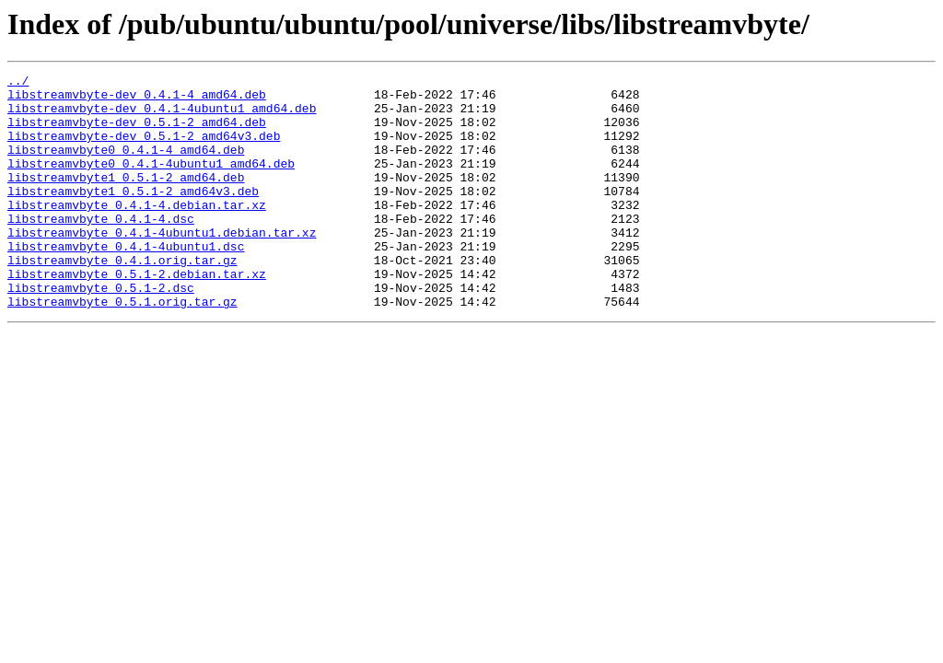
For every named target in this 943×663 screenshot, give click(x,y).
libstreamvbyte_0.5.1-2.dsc (100, 331)
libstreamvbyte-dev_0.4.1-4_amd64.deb (136, 99)
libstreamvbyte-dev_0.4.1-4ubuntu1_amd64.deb (161, 116)
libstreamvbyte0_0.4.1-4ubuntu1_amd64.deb (151, 182)
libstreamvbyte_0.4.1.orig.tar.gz (122, 298)
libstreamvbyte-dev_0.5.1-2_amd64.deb (136, 132)
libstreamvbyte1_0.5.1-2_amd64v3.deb (133, 215)
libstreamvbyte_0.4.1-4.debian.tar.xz (136, 232)
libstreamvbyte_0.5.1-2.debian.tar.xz (136, 315)
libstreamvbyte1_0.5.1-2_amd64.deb (125, 199)
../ (18, 83)
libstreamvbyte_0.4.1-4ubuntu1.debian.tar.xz (161, 265)
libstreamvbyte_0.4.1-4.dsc (100, 248)
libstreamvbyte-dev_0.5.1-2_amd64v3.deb (143, 149)
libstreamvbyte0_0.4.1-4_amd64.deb (125, 165)
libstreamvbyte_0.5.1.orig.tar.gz (122, 348)
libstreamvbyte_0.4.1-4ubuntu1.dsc (125, 281)
